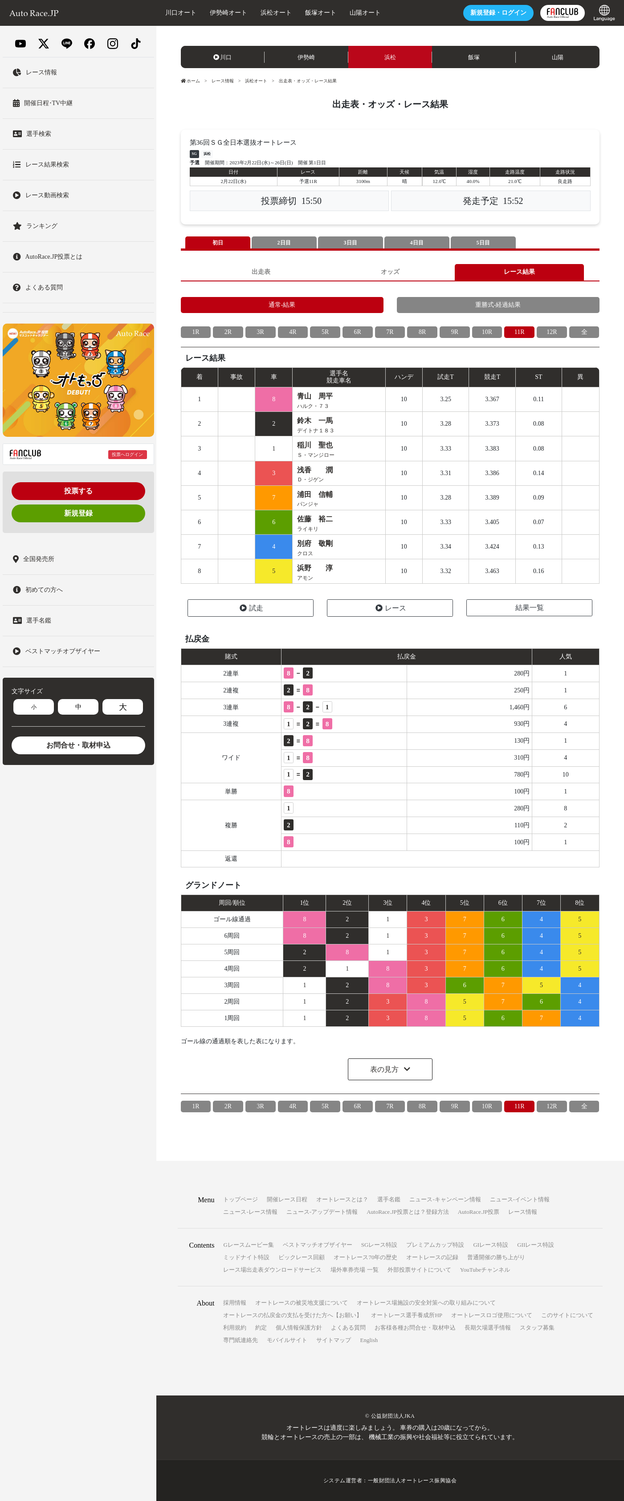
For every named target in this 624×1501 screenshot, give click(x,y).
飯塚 (474, 57)
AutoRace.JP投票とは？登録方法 (408, 1211)
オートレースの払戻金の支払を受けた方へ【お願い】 (292, 1315)
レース (390, 608)
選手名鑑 (388, 1199)
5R (325, 332)
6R (357, 332)
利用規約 (234, 1327)
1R (195, 332)
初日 (217, 243)
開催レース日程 (287, 1199)
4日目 (417, 243)
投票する (78, 491)
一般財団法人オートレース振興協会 (412, 1480)
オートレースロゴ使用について (491, 1315)
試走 (251, 608)
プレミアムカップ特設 (435, 1244)
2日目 (284, 243)
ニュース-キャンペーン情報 (445, 1199)
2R (228, 332)
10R (487, 332)
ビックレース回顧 (301, 1257)
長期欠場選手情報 (488, 1327)
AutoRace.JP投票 (479, 1211)
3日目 (350, 243)
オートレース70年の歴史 (365, 1257)
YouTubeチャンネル (485, 1269)
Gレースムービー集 (248, 1244)
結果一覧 (529, 607)
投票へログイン (127, 454)
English (369, 1340)
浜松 (390, 57)
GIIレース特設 (535, 1244)
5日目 (483, 243)
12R (552, 332)
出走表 (261, 271)
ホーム (190, 80)
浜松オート (276, 12)
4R (292, 332)
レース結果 (519, 271)
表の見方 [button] (385, 1069)
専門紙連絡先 (240, 1340)
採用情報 (234, 1302)
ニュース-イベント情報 (520, 1199)
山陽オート (365, 12)
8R (422, 332)
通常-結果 (282, 304)
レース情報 (223, 80)
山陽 (557, 57)
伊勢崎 (306, 57)
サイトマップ (333, 1340)
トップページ (240, 1199)
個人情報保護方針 (299, 1327)
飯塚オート (320, 12)
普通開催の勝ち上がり (496, 1257)
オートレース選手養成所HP (406, 1315)
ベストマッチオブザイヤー (317, 1244)
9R (454, 332)
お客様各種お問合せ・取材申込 (415, 1327)
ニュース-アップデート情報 (322, 1211)
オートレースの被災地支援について (301, 1302)
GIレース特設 (490, 1244)
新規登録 (78, 513)
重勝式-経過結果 (498, 304)
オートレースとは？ (342, 1199)
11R (519, 332)
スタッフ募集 (537, 1327)
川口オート (180, 12)
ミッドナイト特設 (246, 1257)
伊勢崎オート (228, 12)
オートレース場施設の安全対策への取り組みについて (426, 1302)
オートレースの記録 (432, 1257)
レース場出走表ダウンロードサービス (272, 1269)
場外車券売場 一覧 (354, 1269)
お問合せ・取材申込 (78, 745)
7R (389, 332)
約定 (261, 1327)
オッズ (390, 271)
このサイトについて (567, 1315)
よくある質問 (348, 1327)
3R (260, 332)
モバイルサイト (287, 1340)
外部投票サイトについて (419, 1269)
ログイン (498, 12)
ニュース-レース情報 (250, 1211)
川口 (222, 57)
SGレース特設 (379, 1244)
